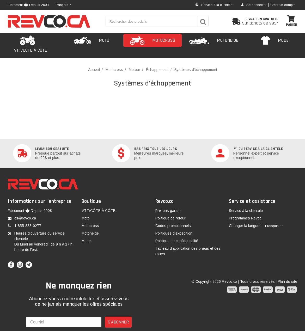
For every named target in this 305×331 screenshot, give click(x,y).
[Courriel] (64, 322)
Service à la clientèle (214, 5)
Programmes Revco (245, 218)
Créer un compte (282, 5)
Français (61, 5)
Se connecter (253, 5)
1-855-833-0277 (27, 226)
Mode (86, 241)
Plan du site (287, 281)
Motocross (90, 226)
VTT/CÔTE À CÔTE (98, 211)
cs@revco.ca (25, 218)
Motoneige (90, 233)
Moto (86, 218)
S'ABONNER (118, 322)
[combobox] (63, 5)
